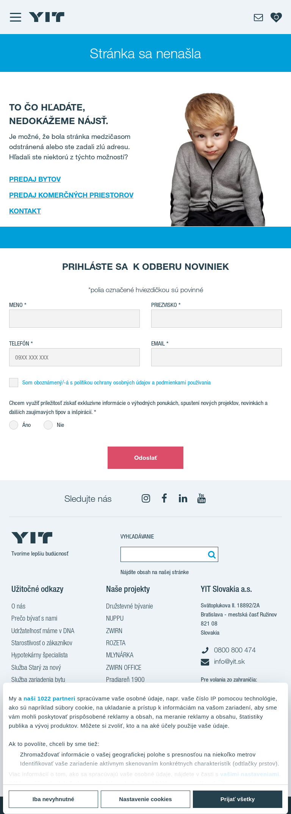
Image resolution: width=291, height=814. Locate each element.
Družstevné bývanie (129, 607)
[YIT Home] (46, 17)
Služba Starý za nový (36, 668)
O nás (18, 607)
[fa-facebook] (164, 498)
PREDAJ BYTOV (35, 179)
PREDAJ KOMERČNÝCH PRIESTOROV (71, 194)
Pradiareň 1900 (125, 680)
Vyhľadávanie (137, 536)
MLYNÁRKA (119, 655)
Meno (16, 304)
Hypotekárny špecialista (39, 655)
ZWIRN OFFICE (123, 668)
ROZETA (115, 643)
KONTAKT (25, 210)
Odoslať (145, 457)
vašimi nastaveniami (249, 774)
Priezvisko (164, 304)
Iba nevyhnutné (53, 799)
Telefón (19, 343)
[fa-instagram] (146, 498)
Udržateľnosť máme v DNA (42, 631)
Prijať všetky (238, 799)
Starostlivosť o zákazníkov (41, 643)
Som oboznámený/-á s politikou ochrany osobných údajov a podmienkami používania (116, 382)
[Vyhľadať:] (210, 554)
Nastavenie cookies (145, 799)
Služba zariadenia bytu (38, 680)
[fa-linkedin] (183, 498)
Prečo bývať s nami (34, 619)
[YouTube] (202, 498)
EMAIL (158, 343)
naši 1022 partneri (49, 698)
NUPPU (115, 619)
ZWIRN (114, 631)
